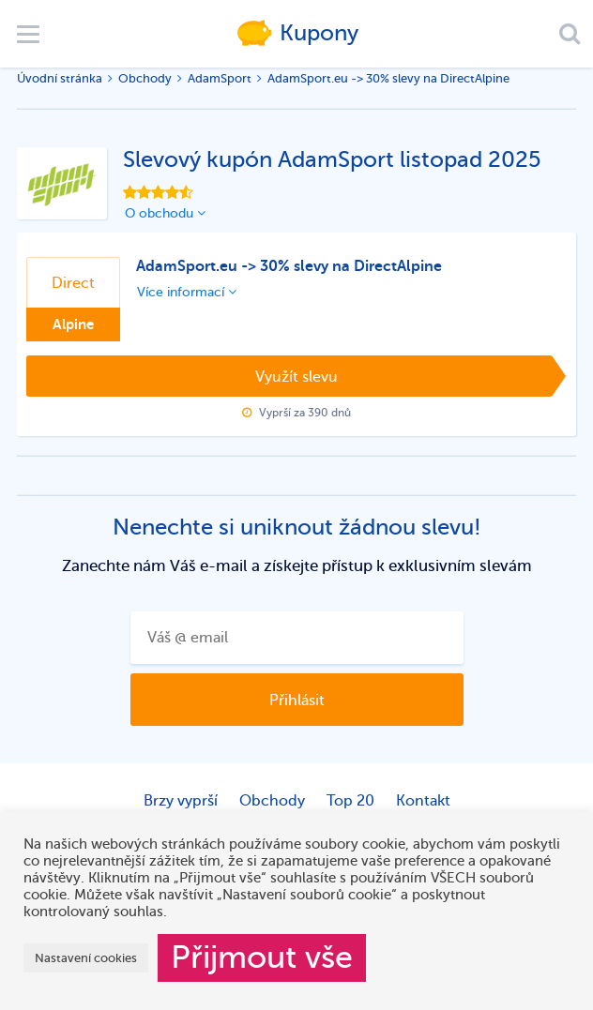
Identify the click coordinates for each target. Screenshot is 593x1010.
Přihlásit (297, 700)
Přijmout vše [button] (262, 957)
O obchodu (165, 213)
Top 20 (350, 800)
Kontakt (423, 800)
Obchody (145, 78)
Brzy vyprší (181, 800)
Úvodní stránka (59, 78)
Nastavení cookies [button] (86, 958)
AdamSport (219, 78)
